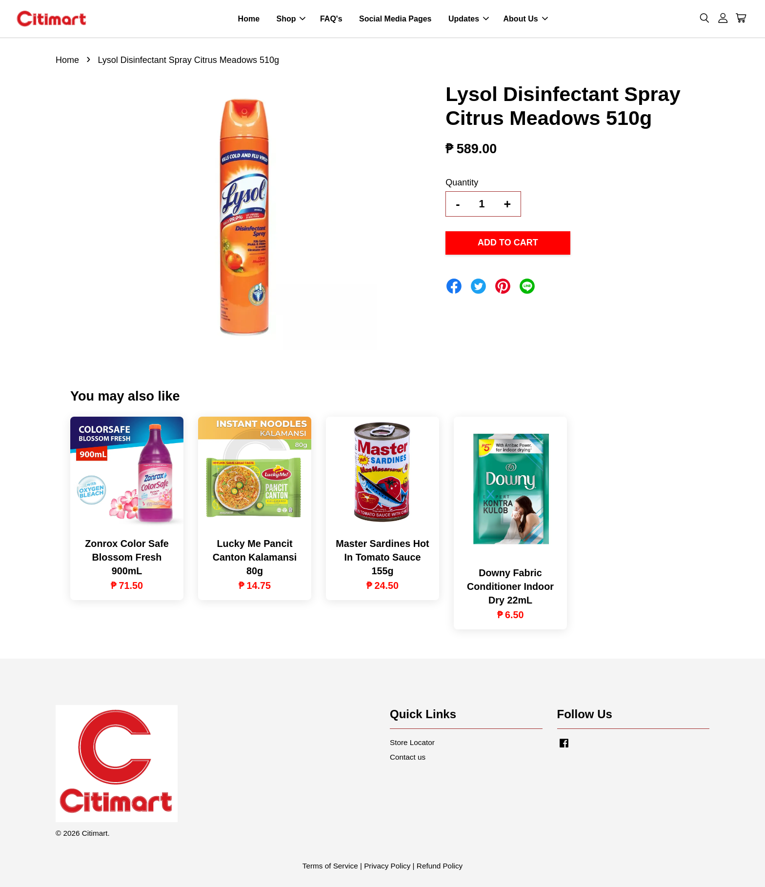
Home (249, 19)
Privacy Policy (387, 866)
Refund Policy (440, 866)
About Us (525, 19)
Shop (290, 19)
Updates (468, 19)
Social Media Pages (395, 19)
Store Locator (412, 742)
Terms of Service (330, 866)
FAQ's (331, 19)
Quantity (461, 182)
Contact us (407, 757)
